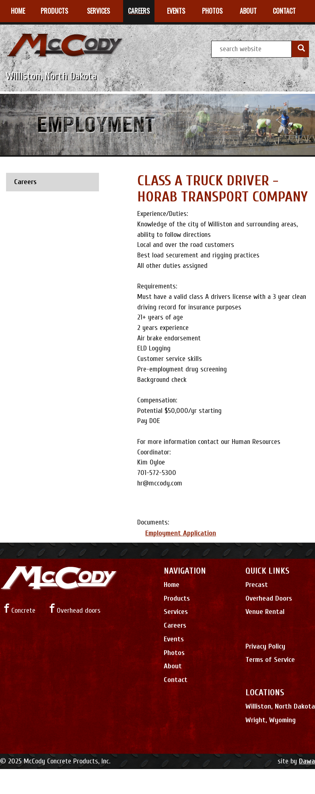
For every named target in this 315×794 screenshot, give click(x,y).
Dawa (307, 761)
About (173, 666)
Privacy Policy (265, 646)
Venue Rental (264, 611)
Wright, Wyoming (270, 720)
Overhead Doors (268, 598)
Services (176, 611)
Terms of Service (270, 659)
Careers (175, 625)
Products (177, 598)
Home (171, 584)
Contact (175, 680)
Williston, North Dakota (280, 706)
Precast (256, 584)
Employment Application (180, 533)
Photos (174, 653)
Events (174, 639)
